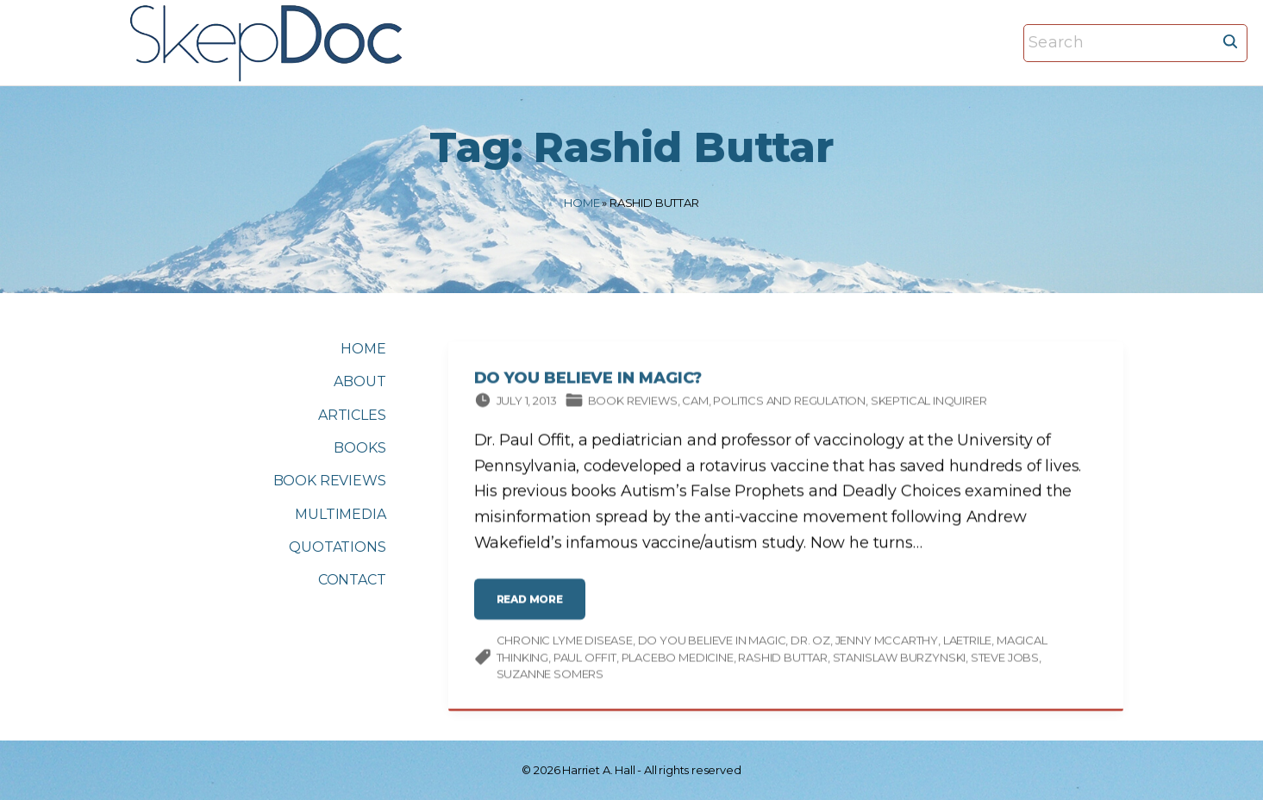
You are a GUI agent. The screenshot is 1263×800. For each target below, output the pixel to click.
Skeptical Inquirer (929, 402)
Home (581, 202)
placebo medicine (678, 659)
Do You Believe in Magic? (588, 381)
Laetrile (967, 643)
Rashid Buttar (783, 659)
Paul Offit (584, 659)
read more (534, 609)
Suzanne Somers (550, 677)
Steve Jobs (1005, 659)
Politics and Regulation (789, 402)
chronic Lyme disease (565, 643)
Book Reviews (633, 402)
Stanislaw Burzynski (899, 659)
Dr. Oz (810, 643)
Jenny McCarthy (886, 643)
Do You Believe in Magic (712, 643)
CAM (695, 402)
